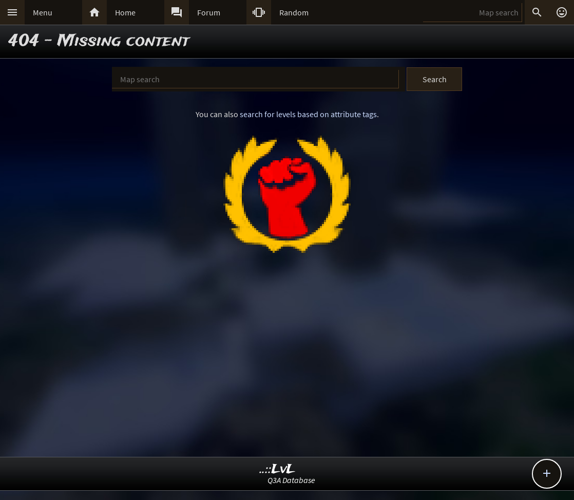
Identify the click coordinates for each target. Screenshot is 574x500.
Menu (42, 12)
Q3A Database (291, 480)
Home (125, 12)
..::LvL (277, 469)
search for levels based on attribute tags (308, 114)
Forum (208, 12)
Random (294, 12)
